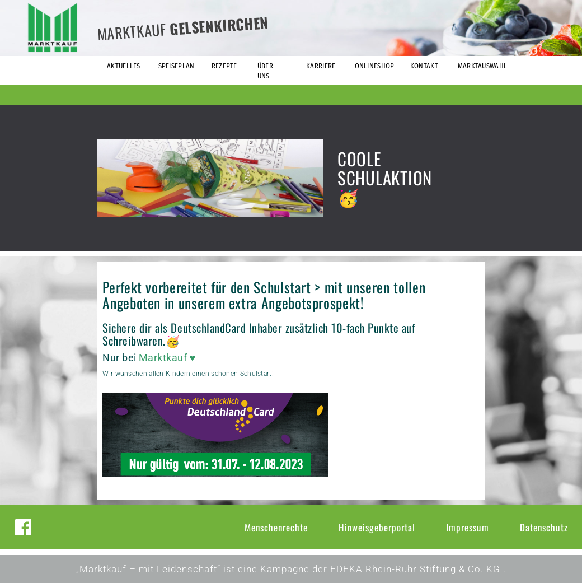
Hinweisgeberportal (377, 527)
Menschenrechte (276, 527)
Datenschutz (544, 527)
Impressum (467, 527)
